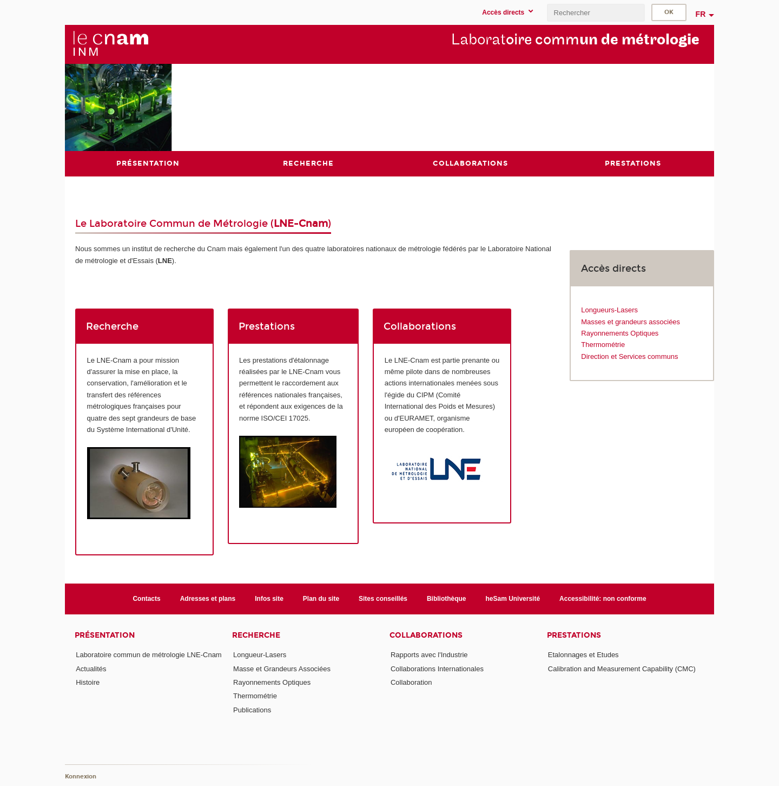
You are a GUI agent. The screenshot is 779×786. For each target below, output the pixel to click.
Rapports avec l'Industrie (429, 655)
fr (701, 14)
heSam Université (513, 598)
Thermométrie (603, 344)
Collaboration (411, 682)
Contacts (146, 598)
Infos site (269, 598)
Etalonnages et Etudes (583, 655)
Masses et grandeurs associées (630, 322)
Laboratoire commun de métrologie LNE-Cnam (149, 655)
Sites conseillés (383, 598)
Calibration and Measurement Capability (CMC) (622, 669)
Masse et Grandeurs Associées (282, 669)
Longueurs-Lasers (609, 310)
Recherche (256, 635)
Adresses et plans (208, 598)
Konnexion (80, 776)
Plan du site (321, 598)
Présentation (105, 635)
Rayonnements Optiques (619, 333)
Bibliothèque (446, 598)
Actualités (91, 669)
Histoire (88, 682)
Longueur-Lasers (259, 655)
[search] (595, 13)
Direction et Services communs (629, 356)
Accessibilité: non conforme (602, 598)
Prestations (574, 635)
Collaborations (426, 635)
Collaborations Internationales (437, 669)
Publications (252, 710)
